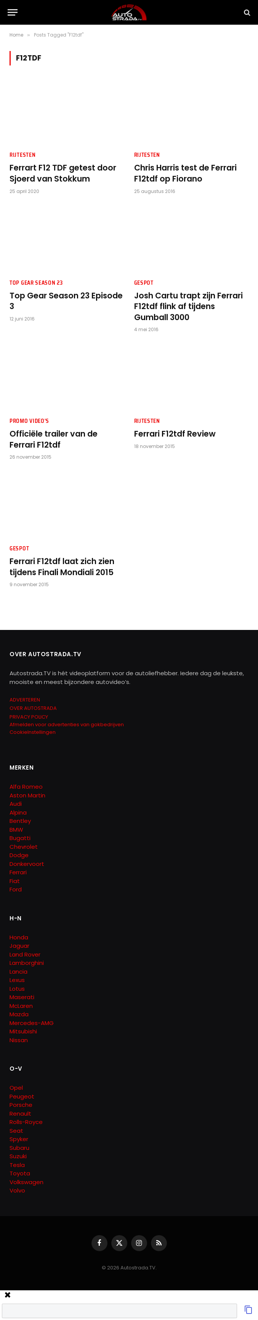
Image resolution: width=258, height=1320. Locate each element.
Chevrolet (24, 847)
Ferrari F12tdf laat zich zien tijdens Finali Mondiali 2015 (62, 567)
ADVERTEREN (25, 699)
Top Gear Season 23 (36, 283)
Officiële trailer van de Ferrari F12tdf (54, 439)
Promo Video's (29, 421)
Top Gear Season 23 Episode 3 (66, 301)
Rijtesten (22, 155)
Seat (16, 1131)
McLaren (21, 1006)
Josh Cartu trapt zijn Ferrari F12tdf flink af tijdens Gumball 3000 (188, 306)
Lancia (18, 972)
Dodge (19, 855)
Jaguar (19, 946)
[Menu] (13, 12)
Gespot (144, 283)
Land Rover (25, 954)
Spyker (19, 1139)
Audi (16, 804)
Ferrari (18, 872)
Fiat (15, 881)
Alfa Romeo (27, 787)
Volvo (17, 1190)
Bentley (20, 821)
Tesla (17, 1165)
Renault (20, 1114)
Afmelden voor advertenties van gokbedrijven (67, 724)
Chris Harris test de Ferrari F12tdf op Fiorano (185, 173)
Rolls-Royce (26, 1122)
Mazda (19, 1014)
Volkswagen (26, 1182)
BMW (16, 830)
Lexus (17, 980)
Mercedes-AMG (32, 1023)
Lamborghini (27, 963)
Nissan (19, 1040)
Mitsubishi (23, 1031)
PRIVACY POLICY (29, 717)
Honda (19, 937)
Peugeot (22, 1096)
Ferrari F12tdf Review (175, 434)
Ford (16, 889)
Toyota (20, 1173)
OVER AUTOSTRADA (33, 708)
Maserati (22, 997)
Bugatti (20, 838)
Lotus (17, 989)
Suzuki (18, 1156)
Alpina (18, 812)
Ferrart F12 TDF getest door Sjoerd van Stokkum (63, 173)
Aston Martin (27, 795)
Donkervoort (27, 864)
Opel (16, 1088)
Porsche (21, 1105)
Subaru (19, 1148)
